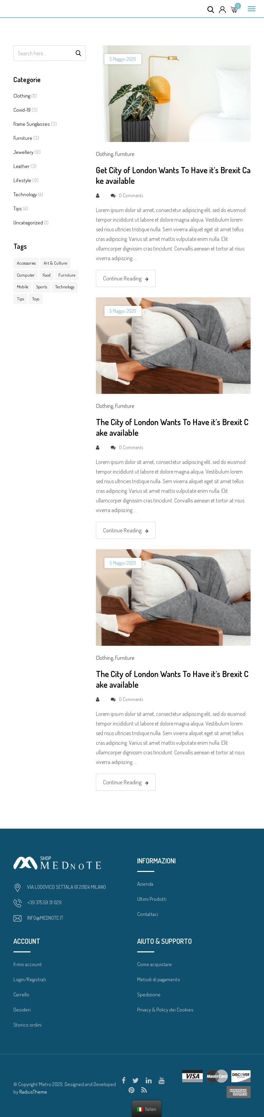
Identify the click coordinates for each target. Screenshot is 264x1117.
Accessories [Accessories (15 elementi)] (26, 263)
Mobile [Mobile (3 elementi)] (22, 286)
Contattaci (147, 914)
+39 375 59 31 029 (44, 902)
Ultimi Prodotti (151, 899)
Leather (21, 166)
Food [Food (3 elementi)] (47, 275)
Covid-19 (22, 110)
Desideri (22, 1009)
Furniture (22, 138)
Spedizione (149, 994)
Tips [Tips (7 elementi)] (20, 298)
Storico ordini (27, 1024)
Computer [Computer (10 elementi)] (26, 275)
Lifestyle (22, 180)
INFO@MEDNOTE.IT (45, 918)
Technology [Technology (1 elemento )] (64, 286)
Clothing (21, 95)
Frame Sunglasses (31, 124)
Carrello (21, 994)
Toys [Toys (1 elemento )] (35, 298)
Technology (25, 194)
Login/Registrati (29, 979)
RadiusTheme (33, 1091)
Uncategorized (28, 222)
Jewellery (23, 152)
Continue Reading (125, 278)
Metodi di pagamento (158, 979)
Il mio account (27, 964)
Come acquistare (154, 964)
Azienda (145, 884)
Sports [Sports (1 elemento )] (41, 286)
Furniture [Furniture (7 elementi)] (66, 275)
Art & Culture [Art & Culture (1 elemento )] (55, 263)
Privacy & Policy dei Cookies (165, 1009)
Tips (17, 208)
